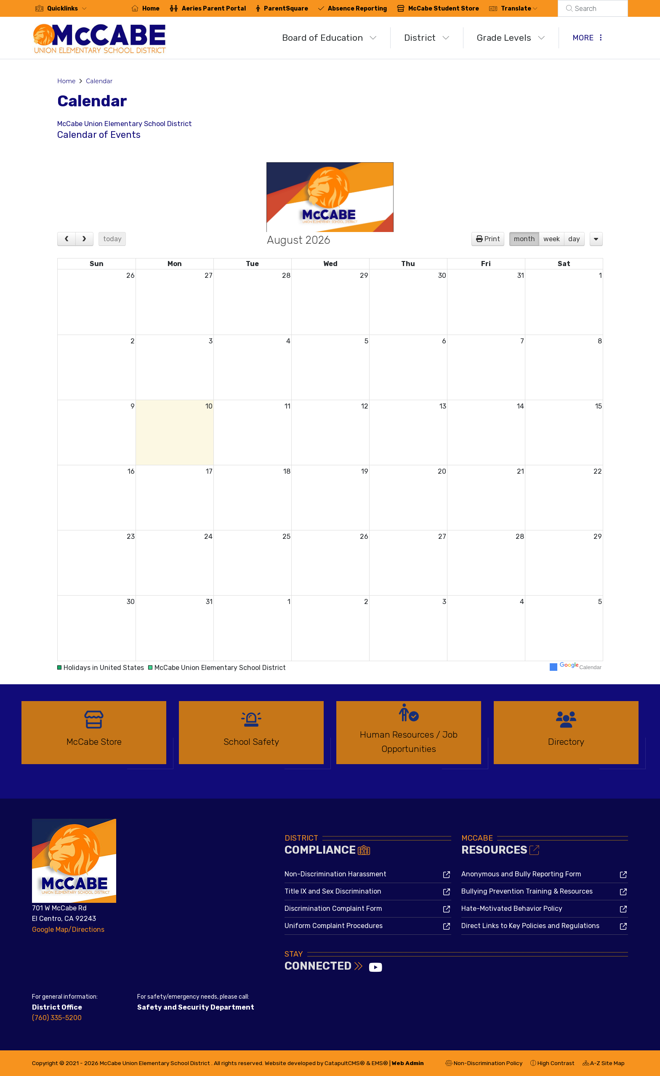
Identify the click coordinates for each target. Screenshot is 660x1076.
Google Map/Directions (68, 930)
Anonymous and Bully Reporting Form (521, 874)
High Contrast (556, 1063)
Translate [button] (529, 8)
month (524, 239)
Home (161, 8)
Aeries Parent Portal (224, 8)
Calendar (99, 81)
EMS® (380, 1063)
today (112, 239)
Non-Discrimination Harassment (335, 874)
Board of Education (329, 37)
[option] (94, 736)
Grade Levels (511, 37)
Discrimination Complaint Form (333, 908)
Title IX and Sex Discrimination (333, 891)
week (551, 239)
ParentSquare (296, 8)
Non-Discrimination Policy (483, 1064)
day (574, 239)
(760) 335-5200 (57, 1018)
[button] (68, 8)
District (427, 37)
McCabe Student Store (453, 8)
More (587, 37)
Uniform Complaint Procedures (334, 926)
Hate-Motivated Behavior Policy (511, 908)
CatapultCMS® (345, 1063)
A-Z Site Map (604, 1064)
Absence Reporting (367, 8)
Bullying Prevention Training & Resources (527, 891)
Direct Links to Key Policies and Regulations (530, 926)
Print (492, 239)
